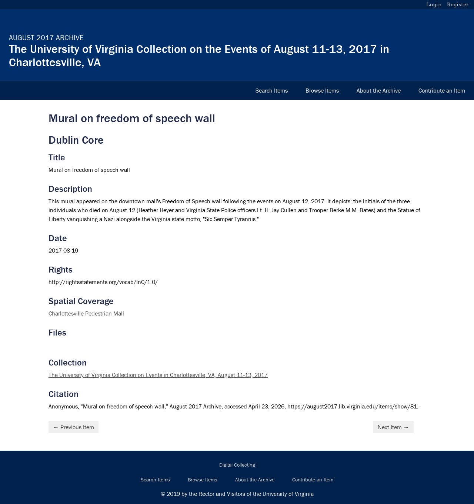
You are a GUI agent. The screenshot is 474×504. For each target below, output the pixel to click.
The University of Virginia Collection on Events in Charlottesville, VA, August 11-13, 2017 (158, 374)
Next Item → (393, 427)
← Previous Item (73, 427)
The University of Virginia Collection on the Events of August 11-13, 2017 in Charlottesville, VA (199, 55)
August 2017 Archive (46, 37)
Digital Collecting (237, 464)
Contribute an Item (441, 90)
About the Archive (379, 90)
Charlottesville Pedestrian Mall (86, 313)
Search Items (272, 90)
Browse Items (322, 90)
